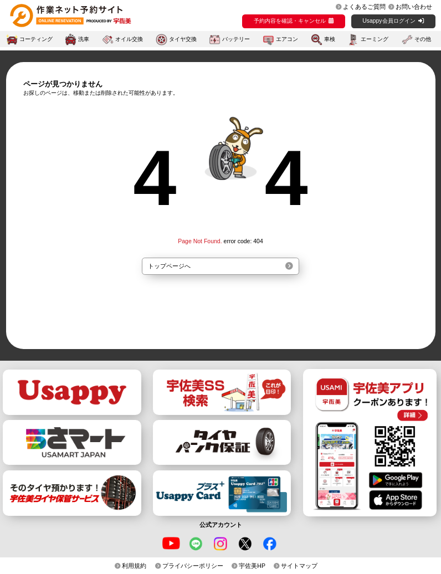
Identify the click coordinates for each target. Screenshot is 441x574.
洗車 (83, 39)
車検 (329, 39)
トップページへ (169, 266)
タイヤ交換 (183, 39)
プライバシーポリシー (192, 565)
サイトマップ (299, 565)
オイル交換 (129, 39)
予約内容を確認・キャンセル (290, 21)
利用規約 (134, 565)
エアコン (287, 39)
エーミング (374, 39)
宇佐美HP (252, 565)
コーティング (36, 39)
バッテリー (236, 39)
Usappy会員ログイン (388, 21)
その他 (422, 39)
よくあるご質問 (364, 6)
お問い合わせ (414, 6)
